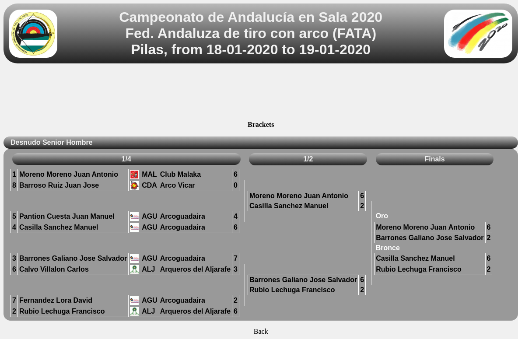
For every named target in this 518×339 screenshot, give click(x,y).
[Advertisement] (261, 93)
